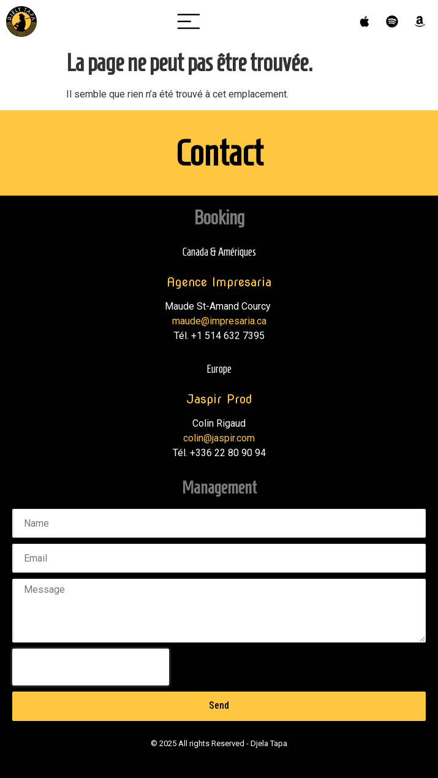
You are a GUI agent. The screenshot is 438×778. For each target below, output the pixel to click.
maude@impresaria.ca (219, 321)
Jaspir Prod (219, 399)
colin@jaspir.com (219, 438)
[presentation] (90, 667)
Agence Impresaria (219, 282)
